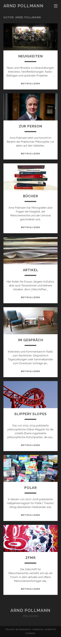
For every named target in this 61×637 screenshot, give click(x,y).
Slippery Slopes (30, 414)
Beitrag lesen (30, 83)
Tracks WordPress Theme (22, 629)
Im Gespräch (30, 340)
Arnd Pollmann (23, 5)
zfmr (30, 558)
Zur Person (30, 126)
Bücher (30, 196)
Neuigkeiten (30, 56)
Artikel (30, 270)
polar (30, 488)
